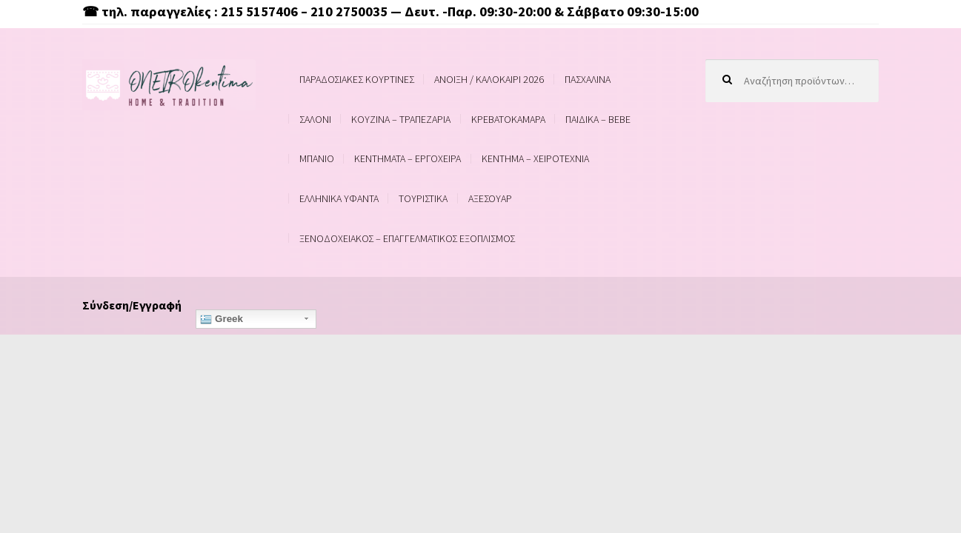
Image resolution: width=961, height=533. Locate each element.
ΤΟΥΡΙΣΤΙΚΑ (423, 198)
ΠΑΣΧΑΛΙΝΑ (588, 79)
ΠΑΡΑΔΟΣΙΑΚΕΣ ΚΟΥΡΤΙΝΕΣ (356, 79)
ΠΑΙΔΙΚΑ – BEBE (598, 119)
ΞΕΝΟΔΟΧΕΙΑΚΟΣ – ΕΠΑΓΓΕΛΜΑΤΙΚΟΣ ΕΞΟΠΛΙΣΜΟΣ (407, 238)
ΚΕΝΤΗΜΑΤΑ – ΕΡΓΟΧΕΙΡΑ (407, 158)
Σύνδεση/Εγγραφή (132, 305)
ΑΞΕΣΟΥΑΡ (490, 198)
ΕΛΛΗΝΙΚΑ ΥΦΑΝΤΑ (339, 198)
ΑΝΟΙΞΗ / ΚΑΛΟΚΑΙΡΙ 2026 (489, 79)
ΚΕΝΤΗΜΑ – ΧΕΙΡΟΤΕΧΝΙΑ (535, 158)
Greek (221, 319)
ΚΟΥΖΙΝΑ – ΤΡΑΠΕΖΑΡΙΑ (400, 119)
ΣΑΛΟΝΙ (315, 119)
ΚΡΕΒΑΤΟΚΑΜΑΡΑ (508, 119)
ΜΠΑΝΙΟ (316, 158)
